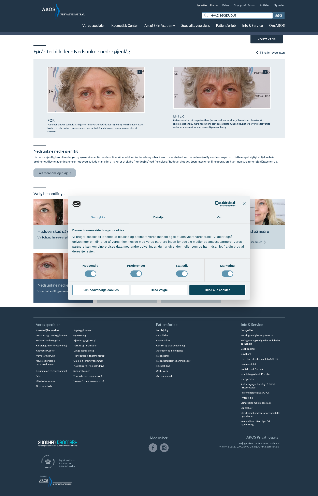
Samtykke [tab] (98, 217)
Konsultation (163, 340)
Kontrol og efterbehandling (170, 345)
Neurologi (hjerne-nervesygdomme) (46, 362)
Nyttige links (247, 379)
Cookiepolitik (248, 348)
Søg (278, 15)
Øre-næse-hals (44, 386)
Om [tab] (219, 217)
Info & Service (252, 28)
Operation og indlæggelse (169, 350)
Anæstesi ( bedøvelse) (47, 330)
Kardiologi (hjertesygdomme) (51, 345)
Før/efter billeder (207, 5)
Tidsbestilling (163, 365)
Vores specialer (93, 28)
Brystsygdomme (82, 330)
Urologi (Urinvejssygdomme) (88, 381)
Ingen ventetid (248, 364)
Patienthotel (162, 355)
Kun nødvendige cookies (101, 290)
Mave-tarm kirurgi (45, 355)
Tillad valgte (159, 290)
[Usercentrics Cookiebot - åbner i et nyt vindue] (217, 204)
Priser (226, 5)
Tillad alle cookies (217, 290)
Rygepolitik (247, 397)
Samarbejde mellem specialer (256, 402)
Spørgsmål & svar (245, 5)
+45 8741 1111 (227, 446)
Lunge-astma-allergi (83, 350)
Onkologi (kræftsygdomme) (88, 360)
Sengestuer (246, 407)
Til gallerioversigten (270, 52)
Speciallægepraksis (195, 28)
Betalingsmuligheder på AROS (257, 335)
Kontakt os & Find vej (252, 369)
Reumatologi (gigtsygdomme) (51, 370)
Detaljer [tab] (159, 217)
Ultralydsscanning (45, 381)
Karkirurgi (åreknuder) (85, 345)
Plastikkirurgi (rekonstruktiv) (88, 365)
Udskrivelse (162, 370)
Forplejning (162, 330)
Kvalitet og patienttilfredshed (256, 374)
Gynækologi (79, 335)
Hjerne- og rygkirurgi (84, 340)
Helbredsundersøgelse (48, 340)
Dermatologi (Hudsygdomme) (52, 335)
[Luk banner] (244, 203)
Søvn (38, 375)
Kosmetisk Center (124, 28)
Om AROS (277, 28)
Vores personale (164, 375)
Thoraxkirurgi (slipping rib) (87, 375)
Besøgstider (247, 330)
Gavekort (246, 353)
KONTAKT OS (267, 39)
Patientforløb (226, 28)
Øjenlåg (55, 173)
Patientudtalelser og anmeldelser (173, 360)
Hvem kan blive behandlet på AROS (259, 358)
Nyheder (279, 5)
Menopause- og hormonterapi (89, 355)
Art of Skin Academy (159, 28)
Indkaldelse (162, 335)
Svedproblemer (81, 370)
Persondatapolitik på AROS (255, 392)
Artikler (265, 5)
